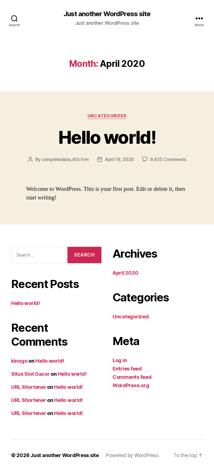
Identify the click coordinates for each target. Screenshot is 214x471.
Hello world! (107, 137)
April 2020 (125, 273)
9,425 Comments (168, 159)
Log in (120, 360)
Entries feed (127, 369)
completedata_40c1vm (65, 159)
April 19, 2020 (119, 159)
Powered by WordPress (132, 455)
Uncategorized (107, 115)
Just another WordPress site (107, 14)
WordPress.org (131, 385)
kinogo (19, 361)
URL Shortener (28, 387)
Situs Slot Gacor (30, 374)
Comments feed (132, 377)
